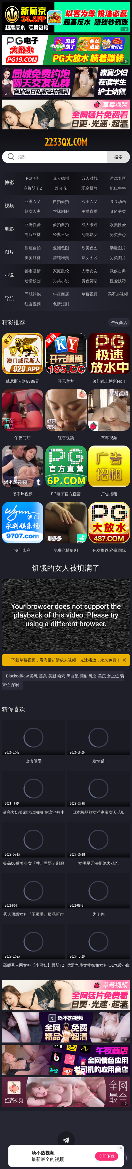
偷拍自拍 (61, 224)
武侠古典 (118, 271)
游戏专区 (118, 178)
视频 (9, 205)
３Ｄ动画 (118, 201)
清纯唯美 (61, 257)
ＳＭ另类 (118, 211)
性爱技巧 (118, 280)
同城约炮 (33, 294)
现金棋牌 (89, 188)
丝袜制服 (61, 211)
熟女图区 (89, 257)
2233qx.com (66, 142)
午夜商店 (61, 294)
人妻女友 (89, 271)
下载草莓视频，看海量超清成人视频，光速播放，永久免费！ (69, 660)
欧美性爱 (118, 224)
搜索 (118, 157)
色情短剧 (61, 304)
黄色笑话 (89, 280)
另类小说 (61, 280)
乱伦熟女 (89, 234)
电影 (9, 229)
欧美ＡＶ (89, 201)
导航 (9, 298)
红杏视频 (33, 304)
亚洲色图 (61, 247)
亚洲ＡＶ (33, 201)
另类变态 (118, 234)
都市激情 (33, 271)
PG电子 (33, 178)
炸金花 (61, 188)
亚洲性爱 (33, 224)
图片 (9, 252)
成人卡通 (89, 224)
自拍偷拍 (61, 201)
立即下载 (106, 1156)
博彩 (9, 182)
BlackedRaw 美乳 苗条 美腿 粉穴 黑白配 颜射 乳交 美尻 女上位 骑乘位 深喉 (63, 680)
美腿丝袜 (33, 257)
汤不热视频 (118, 294)
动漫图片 (118, 247)
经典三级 (61, 234)
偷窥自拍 (33, 247)
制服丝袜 (33, 234)
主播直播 (89, 211)
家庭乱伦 (61, 271)
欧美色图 (89, 247)
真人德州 (61, 178)
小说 (9, 275)
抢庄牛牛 (118, 188)
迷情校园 (33, 280)
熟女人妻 (33, 211)
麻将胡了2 (32, 188)
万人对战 (89, 178)
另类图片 (118, 257)
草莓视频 (89, 294)
